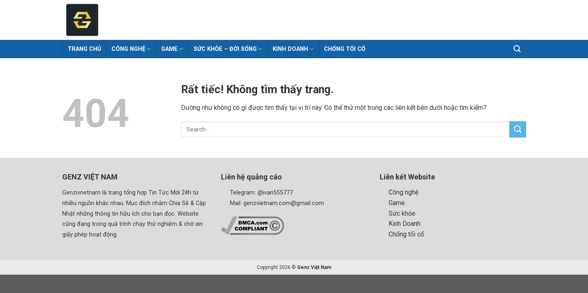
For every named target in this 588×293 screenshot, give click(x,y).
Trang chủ (84, 49)
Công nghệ (403, 192)
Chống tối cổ (344, 49)
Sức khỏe (402, 213)
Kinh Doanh (293, 49)
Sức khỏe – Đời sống (228, 49)
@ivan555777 (275, 192)
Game (172, 49)
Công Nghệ (131, 49)
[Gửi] (517, 129)
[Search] (517, 49)
